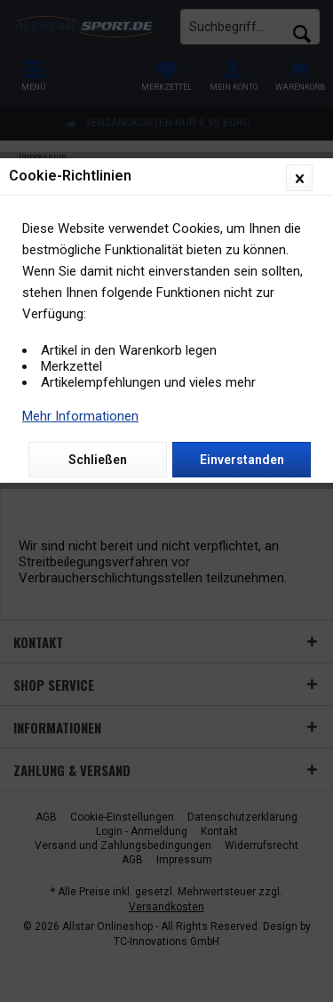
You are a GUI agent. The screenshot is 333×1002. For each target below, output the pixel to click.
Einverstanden (242, 460)
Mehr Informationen (80, 416)
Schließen (97, 460)
